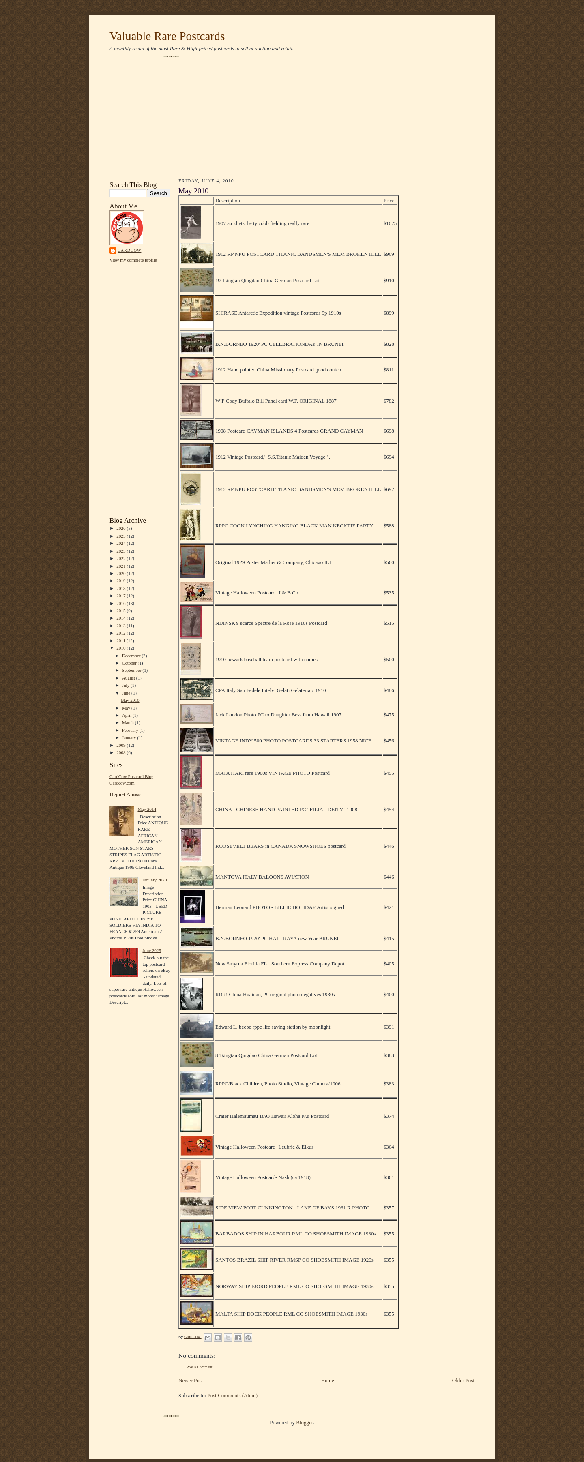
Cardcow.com (122, 782)
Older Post (463, 1380)
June (126, 692)
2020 (121, 573)
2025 (121, 536)
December (132, 655)
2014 (121, 617)
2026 (121, 528)
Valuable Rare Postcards (167, 36)
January (129, 737)
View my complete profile (133, 259)
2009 (121, 745)
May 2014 (146, 809)
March (128, 722)
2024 (121, 543)
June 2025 (151, 950)
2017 (121, 595)
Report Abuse (125, 794)
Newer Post (190, 1380)
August (129, 677)
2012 (121, 632)
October (130, 662)
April (127, 715)
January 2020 (154, 879)
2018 (121, 588)
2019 (121, 580)
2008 (121, 752)
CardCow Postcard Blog (132, 776)
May (126, 707)
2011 (121, 640)
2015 (121, 610)
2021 (121, 566)
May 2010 (130, 700)
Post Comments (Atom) (233, 1395)
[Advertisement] (292, 118)
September (132, 670)
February (131, 730)
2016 (121, 603)
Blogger (304, 1422)
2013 (121, 625)
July (126, 685)
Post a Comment (200, 1367)
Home (327, 1380)
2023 (121, 551)
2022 (121, 558)
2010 (121, 647)
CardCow (129, 250)
